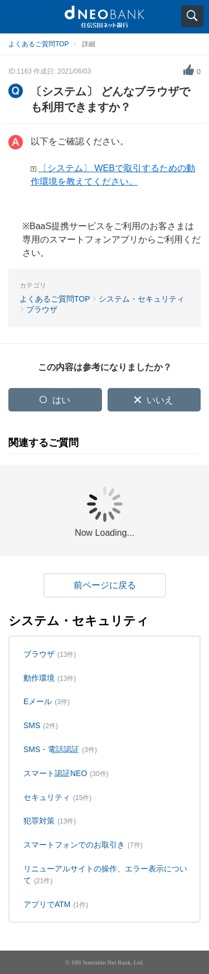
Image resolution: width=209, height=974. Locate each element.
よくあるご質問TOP (38, 44)
